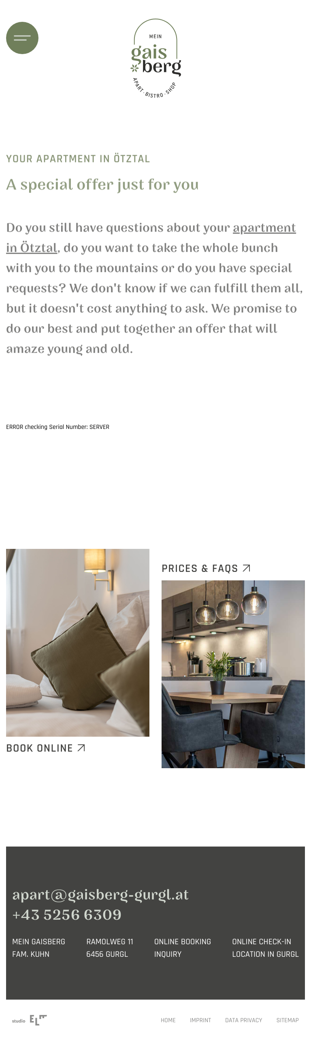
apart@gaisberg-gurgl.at (100, 895)
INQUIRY (168, 954)
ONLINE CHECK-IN (261, 942)
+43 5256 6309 (67, 915)
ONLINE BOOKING (182, 942)
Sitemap (287, 1020)
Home (168, 1020)
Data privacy (243, 1020)
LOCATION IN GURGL (265, 954)
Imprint (200, 1020)
